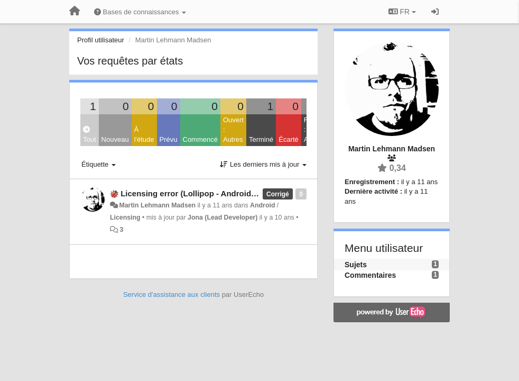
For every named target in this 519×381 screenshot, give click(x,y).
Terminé (261, 139)
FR (402, 11)
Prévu (169, 139)
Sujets (356, 264)
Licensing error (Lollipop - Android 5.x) (194, 193)
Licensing (125, 217)
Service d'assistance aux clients (171, 294)
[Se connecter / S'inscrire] (434, 12)
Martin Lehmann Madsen (157, 205)
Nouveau (115, 139)
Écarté (289, 139)
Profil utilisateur (100, 40)
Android (262, 205)
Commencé (200, 139)
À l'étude (144, 134)
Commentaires (370, 275)
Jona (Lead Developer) (222, 217)
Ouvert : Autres (233, 129)
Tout (89, 134)
